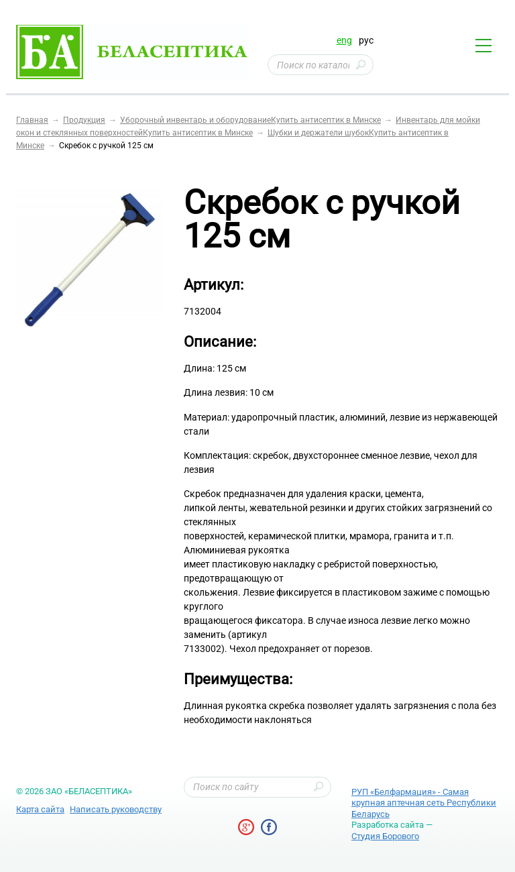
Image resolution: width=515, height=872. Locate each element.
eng (344, 40)
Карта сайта (40, 809)
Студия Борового (385, 836)
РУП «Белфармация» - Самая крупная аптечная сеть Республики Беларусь (423, 803)
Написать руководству (116, 809)
